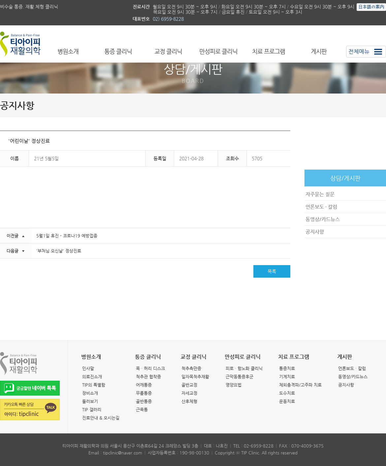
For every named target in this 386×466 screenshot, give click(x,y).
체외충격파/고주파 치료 (300, 384)
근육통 (142, 409)
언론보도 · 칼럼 (321, 206)
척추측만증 (191, 368)
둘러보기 (90, 401)
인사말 (88, 368)
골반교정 (189, 384)
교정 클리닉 (168, 51)
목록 (272, 271)
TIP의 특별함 (93, 384)
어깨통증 (144, 384)
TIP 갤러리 (91, 409)
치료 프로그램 (268, 51)
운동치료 (287, 401)
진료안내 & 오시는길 (100, 417)
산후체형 (189, 401)
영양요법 (233, 384)
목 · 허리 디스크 (150, 368)
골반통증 (144, 401)
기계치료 (287, 376)
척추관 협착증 (148, 376)
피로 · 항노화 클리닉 (244, 368)
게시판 (319, 51)
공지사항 (315, 231)
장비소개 (90, 393)
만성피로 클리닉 (218, 51)
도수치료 (287, 393)
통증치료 (287, 368)
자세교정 (189, 393)
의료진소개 (92, 376)
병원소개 (68, 51)
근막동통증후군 (239, 376)
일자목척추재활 (195, 376)
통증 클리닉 (118, 51)
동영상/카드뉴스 (323, 219)
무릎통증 (144, 393)
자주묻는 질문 (320, 194)
